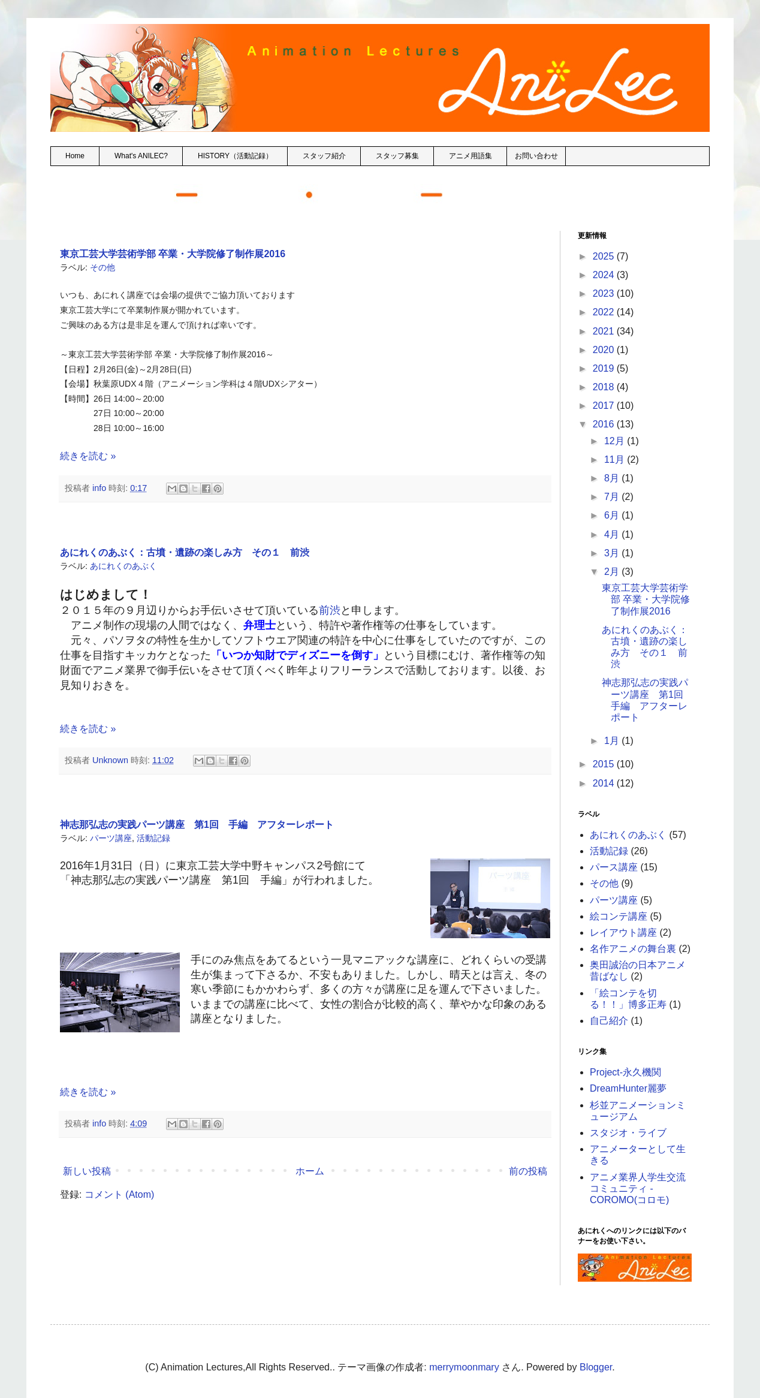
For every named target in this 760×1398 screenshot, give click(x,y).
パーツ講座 (111, 838)
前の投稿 (528, 1171)
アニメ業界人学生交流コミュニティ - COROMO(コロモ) (638, 1188)
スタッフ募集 (397, 156)
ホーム (309, 1171)
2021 (605, 331)
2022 (605, 312)
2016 (605, 424)
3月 (613, 553)
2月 (613, 572)
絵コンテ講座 (618, 916)
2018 (605, 387)
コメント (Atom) (119, 1194)
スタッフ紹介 (324, 156)
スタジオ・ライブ (628, 1133)
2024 (605, 275)
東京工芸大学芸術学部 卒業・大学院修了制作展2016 (172, 254)
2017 (605, 405)
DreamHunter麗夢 (628, 1088)
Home (75, 156)
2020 (605, 350)
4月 (613, 534)
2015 (605, 764)
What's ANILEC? (141, 156)
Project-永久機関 (625, 1072)
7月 (613, 497)
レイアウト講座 (623, 932)
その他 (102, 267)
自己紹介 (609, 1021)
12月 (615, 441)
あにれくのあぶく (123, 566)
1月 (613, 741)
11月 (615, 459)
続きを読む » (88, 456)
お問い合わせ (536, 156)
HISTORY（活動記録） (235, 156)
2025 (605, 256)
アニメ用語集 (470, 156)
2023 (605, 293)
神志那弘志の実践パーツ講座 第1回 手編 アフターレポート (197, 824)
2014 (605, 783)
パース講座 (614, 867)
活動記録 (153, 838)
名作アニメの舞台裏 (633, 949)
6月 (613, 515)
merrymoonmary (464, 1367)
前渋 (329, 610)
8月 (613, 478)
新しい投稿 (87, 1171)
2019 (605, 368)
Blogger (596, 1367)
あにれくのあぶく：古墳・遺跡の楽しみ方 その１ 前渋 (184, 552)
